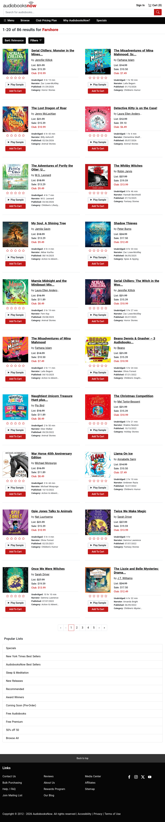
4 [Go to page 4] (88, 627)
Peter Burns (124, 228)
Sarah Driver (124, 516)
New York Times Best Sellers (23, 656)
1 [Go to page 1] (71, 627)
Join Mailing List (12, 795)
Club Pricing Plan (46, 20)
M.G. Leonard (43, 175)
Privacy (98, 813)
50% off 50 (12, 730)
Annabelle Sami (126, 459)
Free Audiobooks (16, 713)
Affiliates (90, 782)
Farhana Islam (125, 60)
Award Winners (15, 697)
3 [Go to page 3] (82, 627)
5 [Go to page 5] (94, 627)
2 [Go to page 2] (77, 627)
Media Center (93, 776)
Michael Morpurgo (46, 463)
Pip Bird (39, 405)
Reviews (49, 776)
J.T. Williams (124, 578)
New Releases (14, 680)
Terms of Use (112, 813)
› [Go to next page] (99, 627)
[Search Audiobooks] (158, 12)
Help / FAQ (9, 789)
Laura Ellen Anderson (130, 113)
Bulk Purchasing (12, 782)
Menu (8, 20)
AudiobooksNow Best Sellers (23, 664)
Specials (101, 20)
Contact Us (9, 776)
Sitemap (90, 789)
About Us (49, 782)
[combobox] (82, 12)
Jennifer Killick (43, 60)
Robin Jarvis (124, 171)
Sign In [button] (140, 5)
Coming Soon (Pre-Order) (21, 705)
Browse (25, 20)
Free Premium (14, 721)
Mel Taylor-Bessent (128, 401)
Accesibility (84, 813)
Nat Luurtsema (44, 516)
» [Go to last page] (104, 627)
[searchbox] (78, 12)
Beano (121, 347)
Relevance (14, 40)
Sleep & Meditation (17, 672)
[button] (10, 20)
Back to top (82, 758)
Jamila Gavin (42, 228)
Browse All (12, 738)
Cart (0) (155, 5)
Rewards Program (54, 789)
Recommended (15, 689)
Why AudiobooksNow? (76, 20)
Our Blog (49, 795)
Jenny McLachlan (45, 113)
